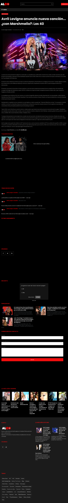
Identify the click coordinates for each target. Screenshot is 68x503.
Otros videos (5, 479)
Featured (18, 474)
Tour (7, 482)
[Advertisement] (13, 253)
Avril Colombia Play (6, 466)
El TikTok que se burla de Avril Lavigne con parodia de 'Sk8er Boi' (52, 391)
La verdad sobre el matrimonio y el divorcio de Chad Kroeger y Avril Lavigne (5, 391)
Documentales (5, 471)
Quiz (16, 479)
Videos (20, 482)
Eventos (4, 474)
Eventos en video (11, 474)
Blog (23, 466)
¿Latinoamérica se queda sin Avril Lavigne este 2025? (13, 182)
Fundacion (28, 474)
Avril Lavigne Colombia (7, 29)
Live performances (21, 476)
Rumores (29, 479)
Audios (22, 463)
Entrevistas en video (26, 471)
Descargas (22, 469)
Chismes (27, 466)
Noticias (29, 476)
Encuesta (12, 471)
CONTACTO (64, 4)
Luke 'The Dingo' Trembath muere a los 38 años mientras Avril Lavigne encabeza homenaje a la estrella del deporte (23, 305)
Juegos (3, 476)
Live (15, 476)
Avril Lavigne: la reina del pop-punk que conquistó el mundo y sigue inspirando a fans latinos (43, 434)
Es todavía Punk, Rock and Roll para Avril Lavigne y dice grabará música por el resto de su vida (23, 294)
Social (3, 482)
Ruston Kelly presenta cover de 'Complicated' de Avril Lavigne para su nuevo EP (19, 190)
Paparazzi (11, 479)
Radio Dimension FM (24, 388)
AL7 (10, 463)
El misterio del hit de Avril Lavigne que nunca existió (14, 390)
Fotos (23, 474)
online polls (34, 285)
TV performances (13, 482)
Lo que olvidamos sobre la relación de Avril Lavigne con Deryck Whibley (61, 392)
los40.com (24, 130)
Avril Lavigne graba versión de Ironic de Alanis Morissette (62, 415)
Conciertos (11, 469)
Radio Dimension (22, 479)
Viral (3, 484)
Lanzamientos (10, 476)
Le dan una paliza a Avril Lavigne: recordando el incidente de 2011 (43, 391)
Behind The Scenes (16, 466)
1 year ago (28, 182)
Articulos (5, 14)
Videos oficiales (26, 482)
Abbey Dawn (5, 463)
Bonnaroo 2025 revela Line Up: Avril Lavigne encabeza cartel (14, 198)
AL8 (13, 463)
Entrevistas (18, 471)
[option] (6, 386)
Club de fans (5, 469)
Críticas (17, 469)
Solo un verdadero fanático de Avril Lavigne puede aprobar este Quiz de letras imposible (34, 393)
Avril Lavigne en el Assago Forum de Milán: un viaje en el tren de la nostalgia (47, 416)
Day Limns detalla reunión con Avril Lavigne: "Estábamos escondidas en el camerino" (56, 294)
